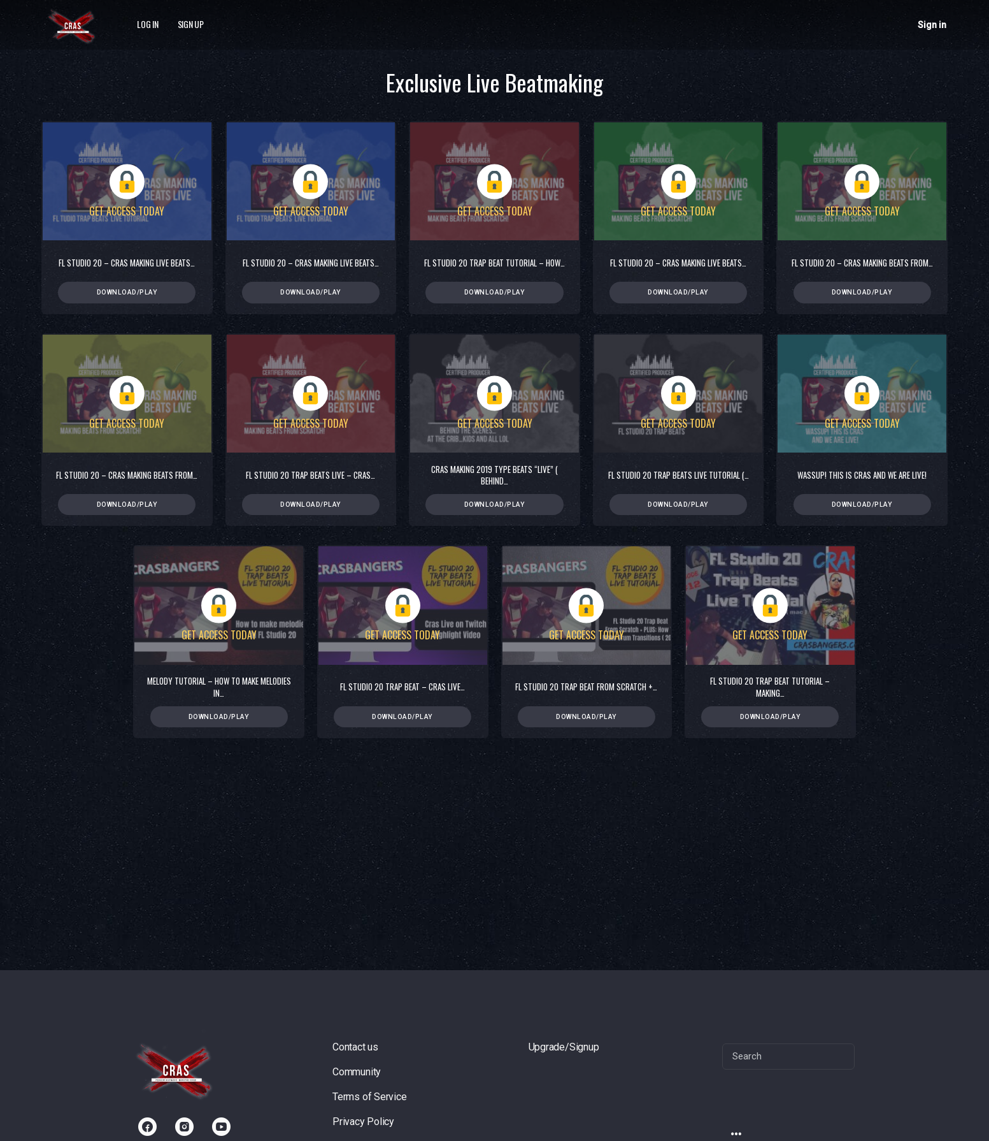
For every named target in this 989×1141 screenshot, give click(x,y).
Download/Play (127, 292)
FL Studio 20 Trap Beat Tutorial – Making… (770, 687)
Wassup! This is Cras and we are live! (862, 475)
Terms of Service (369, 1097)
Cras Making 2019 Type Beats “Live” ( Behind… (494, 475)
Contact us (355, 1047)
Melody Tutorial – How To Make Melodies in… (219, 687)
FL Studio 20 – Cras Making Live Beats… (127, 262)
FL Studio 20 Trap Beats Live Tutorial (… (678, 475)
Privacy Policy (363, 1122)
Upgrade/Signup (564, 1047)
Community (356, 1072)
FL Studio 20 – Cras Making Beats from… (862, 262)
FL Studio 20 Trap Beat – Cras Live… (402, 688)
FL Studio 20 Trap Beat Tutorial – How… (494, 262)
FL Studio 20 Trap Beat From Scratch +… (586, 688)
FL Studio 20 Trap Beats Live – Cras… (310, 475)
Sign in (932, 25)
